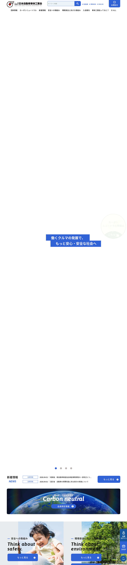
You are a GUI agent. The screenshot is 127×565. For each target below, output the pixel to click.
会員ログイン (123, 535)
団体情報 (14, 10)
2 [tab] (61, 468)
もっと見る (109, 479)
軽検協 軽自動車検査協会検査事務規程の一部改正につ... (70, 477)
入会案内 (86, 10)
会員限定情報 (63, 506)
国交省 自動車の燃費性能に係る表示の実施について (69, 481)
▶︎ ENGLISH (100, 4)
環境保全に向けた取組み (71, 10)
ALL (113, 10)
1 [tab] (56, 468)
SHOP (123, 548)
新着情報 (42, 10)
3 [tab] (66, 468)
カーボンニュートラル (28, 10)
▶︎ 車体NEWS (92, 4)
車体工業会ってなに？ (100, 10)
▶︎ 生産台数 (85, 4)
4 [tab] (71, 468)
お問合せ (114, 3)
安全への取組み (54, 10)
